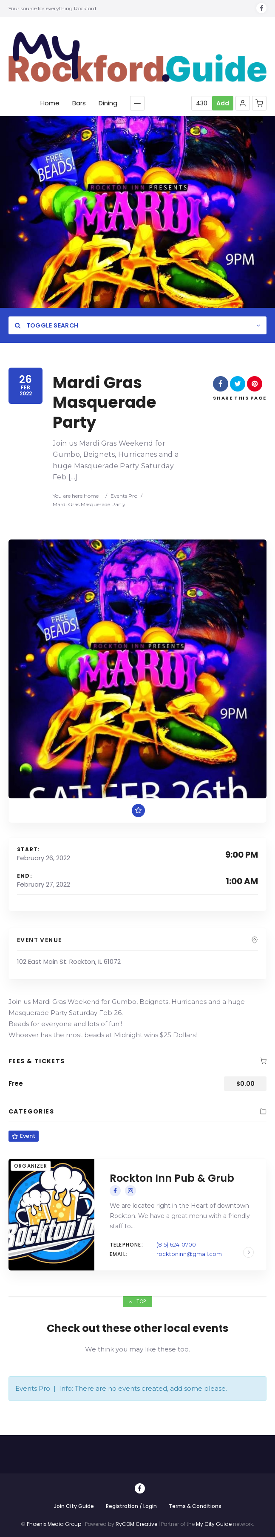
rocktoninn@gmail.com (189, 1253)
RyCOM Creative (136, 1524)
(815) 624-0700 (176, 1244)
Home (91, 496)
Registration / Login (131, 1506)
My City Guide (214, 1524)
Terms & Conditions (195, 1506)
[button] (242, 103)
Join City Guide (74, 1506)
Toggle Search (46, 325)
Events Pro (124, 496)
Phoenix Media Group (54, 1524)
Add (222, 103)
